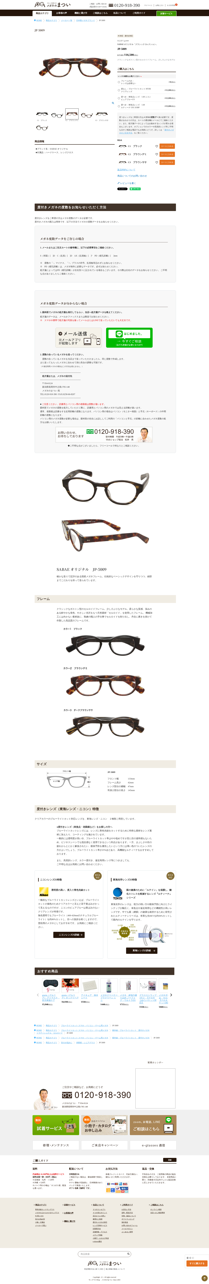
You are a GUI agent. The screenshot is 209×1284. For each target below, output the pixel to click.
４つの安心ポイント (100, 1213)
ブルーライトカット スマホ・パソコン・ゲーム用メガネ (84, 1026)
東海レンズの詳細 (142, 950)
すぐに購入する (197, 1263)
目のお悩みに (66, 1043)
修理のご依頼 (97, 1219)
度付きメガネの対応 (100, 1222)
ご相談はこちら (100, 13)
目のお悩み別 (40, 1219)
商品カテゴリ (42, 13)
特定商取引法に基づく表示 (93, 1269)
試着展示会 (97, 1229)
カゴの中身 (171, 5)
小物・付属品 (40, 1222)
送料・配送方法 (127, 1213)
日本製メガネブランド (85, 20)
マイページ (148, 5)
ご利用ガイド (138, 13)
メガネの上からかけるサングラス (47, 1213)
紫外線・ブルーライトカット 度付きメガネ (131, 1030)
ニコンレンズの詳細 (69, 935)
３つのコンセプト (99, 1209)
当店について (119, 13)
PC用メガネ (39, 1216)
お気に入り (160, 5)
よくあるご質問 (127, 1232)
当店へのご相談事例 (157, 1213)
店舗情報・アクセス (100, 1232)
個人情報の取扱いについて (115, 1269)
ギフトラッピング (128, 1219)
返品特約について (126, 169)
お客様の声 (61, 13)
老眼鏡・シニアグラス (85, 1043)
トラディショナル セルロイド (50, 1033)
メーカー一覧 (66, 20)
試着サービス (166, 14)
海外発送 (125, 1222)
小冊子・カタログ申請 (101, 1238)
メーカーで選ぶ (40, 1225)
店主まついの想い (99, 1216)
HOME (39, 20)
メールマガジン (127, 1229)
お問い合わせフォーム (130, 1225)
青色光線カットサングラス (44, 1209)
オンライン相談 (156, 1209)
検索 (128, 1254)
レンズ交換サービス (100, 1225)
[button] (38, 995)
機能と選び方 (81, 13)
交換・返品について (129, 1216)
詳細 (169, 1160)
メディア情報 (97, 1235)
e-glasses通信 (97, 1241)
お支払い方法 (126, 1209)
